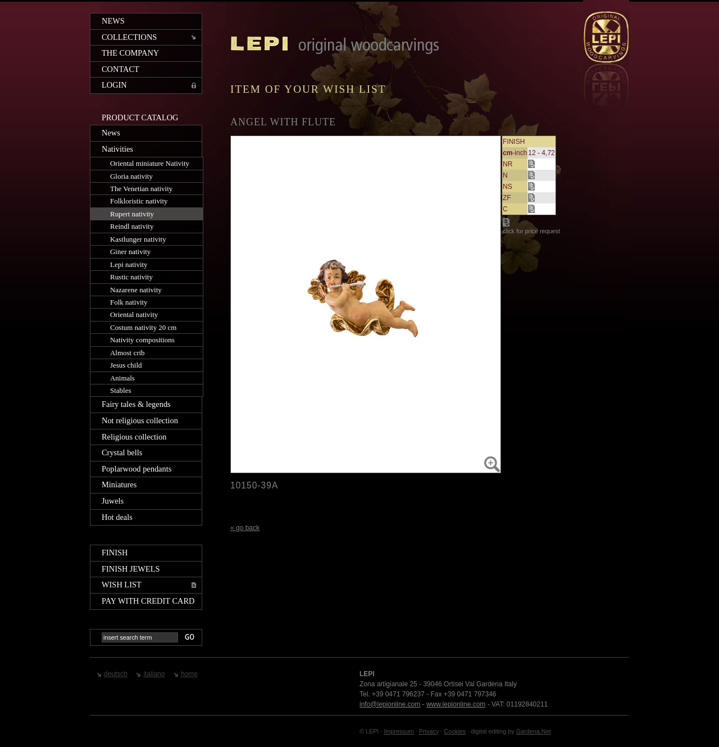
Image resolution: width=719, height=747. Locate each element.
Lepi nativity (129, 264)
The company (130, 52)
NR (507, 164)
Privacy (429, 731)
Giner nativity (130, 251)
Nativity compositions (142, 340)
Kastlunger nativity (138, 239)
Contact (120, 69)
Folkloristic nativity (139, 201)
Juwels (113, 500)
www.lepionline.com (455, 704)
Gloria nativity (131, 176)
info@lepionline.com (390, 704)
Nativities (117, 148)
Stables (120, 390)
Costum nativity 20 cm (143, 327)
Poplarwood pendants (136, 468)
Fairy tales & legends (136, 404)
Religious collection (134, 436)
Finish (115, 552)
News (113, 20)
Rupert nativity (132, 214)
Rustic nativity (131, 277)
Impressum (398, 731)
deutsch (116, 674)
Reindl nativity (131, 226)
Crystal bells (122, 452)
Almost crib (127, 352)
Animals (122, 378)
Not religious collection (140, 420)
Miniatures (119, 484)
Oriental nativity (134, 314)
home (189, 674)
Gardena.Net (533, 731)
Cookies (455, 731)
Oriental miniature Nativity (149, 163)
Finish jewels (131, 568)
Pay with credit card (148, 600)
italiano (154, 674)
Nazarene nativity (136, 290)
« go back (245, 528)
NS (507, 187)
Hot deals (117, 517)
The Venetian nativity (141, 188)
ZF (507, 198)
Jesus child (126, 365)
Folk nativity (129, 302)
